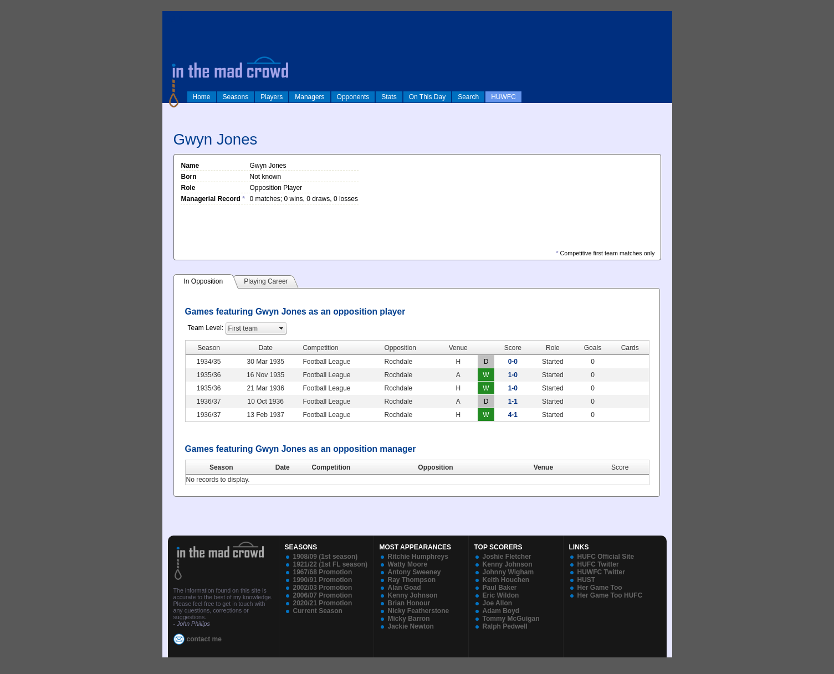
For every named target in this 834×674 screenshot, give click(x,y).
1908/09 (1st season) (325, 556)
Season (221, 467)
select (281, 328)
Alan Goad (404, 587)
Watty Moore (408, 564)
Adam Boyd (501, 611)
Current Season (317, 611)
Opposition (435, 467)
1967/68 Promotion (322, 572)
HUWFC (503, 97)
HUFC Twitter (598, 564)
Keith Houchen (506, 580)
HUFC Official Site (606, 556)
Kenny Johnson (413, 595)
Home (202, 97)
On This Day (427, 97)
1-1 (513, 401)
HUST (586, 580)
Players (271, 97)
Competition (330, 467)
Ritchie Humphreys (418, 556)
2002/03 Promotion (322, 587)
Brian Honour (409, 603)
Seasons (236, 97)
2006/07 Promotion (322, 595)
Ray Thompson (412, 580)
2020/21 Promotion (322, 603)
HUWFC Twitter (601, 572)
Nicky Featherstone (418, 611)
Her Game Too (599, 587)
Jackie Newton (411, 626)
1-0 (513, 375)
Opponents (353, 97)
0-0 (513, 362)
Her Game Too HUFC (610, 595)
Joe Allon (498, 603)
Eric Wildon (501, 595)
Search (468, 97)
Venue (543, 467)
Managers (309, 97)
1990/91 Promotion (322, 580)
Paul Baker (500, 587)
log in (174, 18)
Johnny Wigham (508, 572)
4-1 (513, 415)
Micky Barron (409, 618)
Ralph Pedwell (505, 626)
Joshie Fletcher (507, 556)
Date (282, 467)
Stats (388, 97)
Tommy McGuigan (511, 618)
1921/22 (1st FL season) (330, 564)
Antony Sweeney (414, 572)
